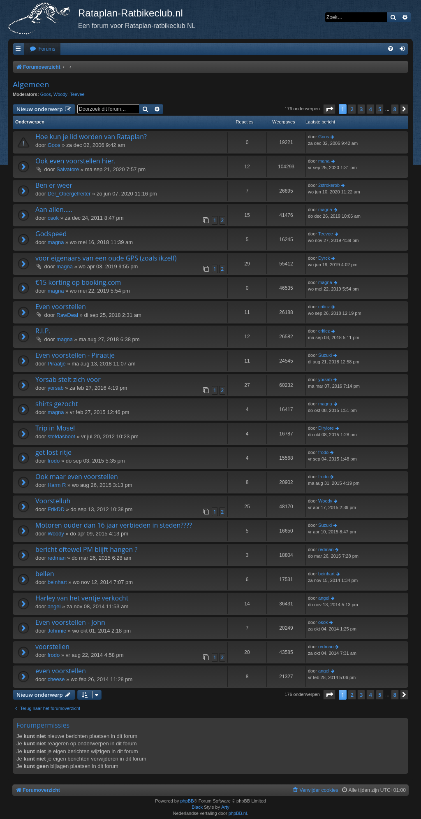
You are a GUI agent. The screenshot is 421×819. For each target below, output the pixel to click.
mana (324, 160)
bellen (44, 573)
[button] (329, 109)
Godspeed (51, 233)
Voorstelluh (52, 500)
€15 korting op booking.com (78, 282)
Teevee (77, 94)
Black (197, 807)
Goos (45, 94)
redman (57, 558)
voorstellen (52, 646)
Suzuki (325, 355)
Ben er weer (53, 185)
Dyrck (324, 258)
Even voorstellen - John (70, 622)
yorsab (56, 388)
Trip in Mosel (55, 428)
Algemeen (31, 84)
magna (325, 209)
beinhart (57, 582)
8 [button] (394, 109)
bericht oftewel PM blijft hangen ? (86, 549)
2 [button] (351, 109)
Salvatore (67, 169)
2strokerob (329, 185)
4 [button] (370, 109)
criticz (324, 306)
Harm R (57, 485)
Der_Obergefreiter (69, 194)
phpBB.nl (238, 813)
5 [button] (379, 109)
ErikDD (56, 509)
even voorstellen (60, 670)
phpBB (187, 800)
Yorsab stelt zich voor (68, 379)
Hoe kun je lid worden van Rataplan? (91, 136)
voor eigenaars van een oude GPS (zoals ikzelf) (106, 258)
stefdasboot (61, 436)
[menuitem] (42, 49)
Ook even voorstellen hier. (75, 160)
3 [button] (361, 109)
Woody (60, 94)
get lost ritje (53, 452)
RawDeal (67, 315)
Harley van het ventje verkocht (81, 598)
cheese (56, 679)
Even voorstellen (60, 306)
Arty (225, 807)
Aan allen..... (53, 209)
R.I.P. (43, 330)
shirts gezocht (56, 403)
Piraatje (57, 364)
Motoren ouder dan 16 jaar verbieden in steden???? (113, 525)
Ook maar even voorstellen (76, 476)
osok (53, 218)
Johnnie (57, 631)
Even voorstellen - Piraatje (75, 355)
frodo (54, 461)
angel (54, 606)
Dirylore (326, 428)
